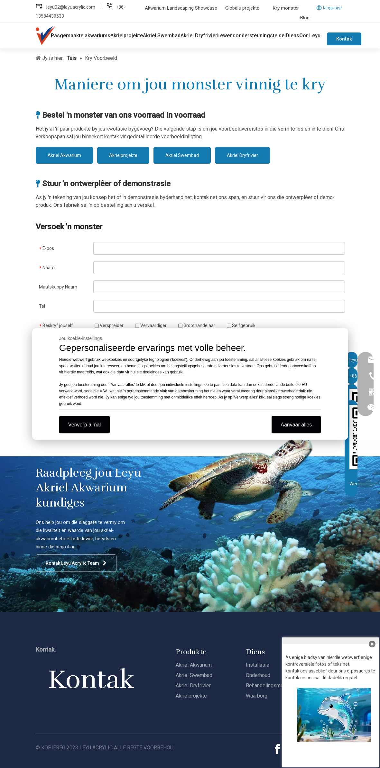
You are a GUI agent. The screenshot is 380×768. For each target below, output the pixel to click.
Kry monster (286, 8)
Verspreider (109, 325)
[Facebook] (277, 749)
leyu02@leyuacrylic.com (71, 7)
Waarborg (256, 696)
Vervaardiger (151, 325)
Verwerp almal (84, 424)
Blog (305, 18)
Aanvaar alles (296, 424)
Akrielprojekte (123, 155)
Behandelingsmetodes (271, 685)
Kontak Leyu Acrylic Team (76, 563)
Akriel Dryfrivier (242, 155)
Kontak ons (344, 40)
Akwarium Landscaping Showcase (181, 8)
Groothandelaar (196, 325)
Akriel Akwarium (64, 155)
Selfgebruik (241, 325)
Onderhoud (258, 675)
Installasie (257, 665)
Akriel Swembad (182, 155)
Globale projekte (242, 8)
